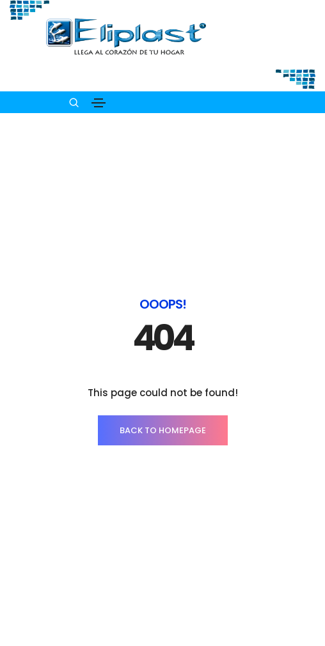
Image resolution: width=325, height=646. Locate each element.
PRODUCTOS (163, 619)
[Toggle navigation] (98, 102)
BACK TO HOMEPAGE (163, 337)
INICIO (162, 593)
